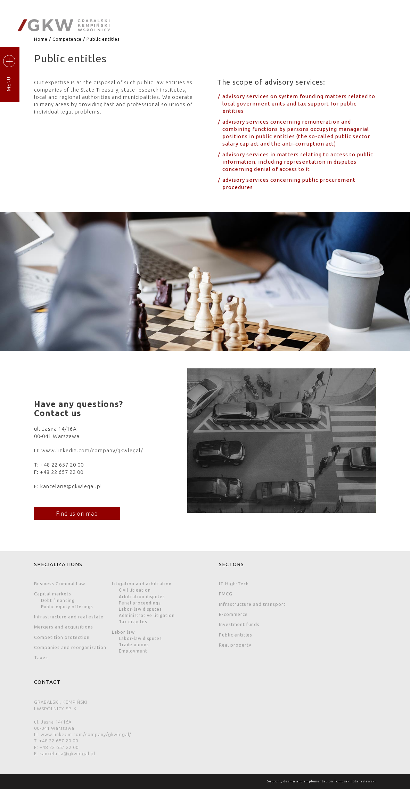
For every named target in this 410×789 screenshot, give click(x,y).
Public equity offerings (67, 606)
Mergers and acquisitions (63, 626)
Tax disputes (133, 621)
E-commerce (233, 614)
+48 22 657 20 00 (62, 465)
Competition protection (62, 637)
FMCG (225, 593)
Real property (235, 644)
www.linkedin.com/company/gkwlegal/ (92, 450)
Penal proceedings (140, 603)
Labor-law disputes (140, 609)
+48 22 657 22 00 (61, 472)
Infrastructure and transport (252, 604)
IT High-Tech (234, 583)
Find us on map (76, 513)
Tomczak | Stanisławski (355, 781)
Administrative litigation (147, 615)
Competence (67, 39)
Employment (133, 651)
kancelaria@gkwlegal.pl (71, 486)
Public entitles (235, 634)
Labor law (123, 632)
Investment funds (239, 624)
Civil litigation (135, 590)
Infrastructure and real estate (69, 616)
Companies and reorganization (70, 647)
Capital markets (52, 593)
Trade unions (134, 644)
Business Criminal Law (59, 583)
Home (41, 39)
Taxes (41, 657)
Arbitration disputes (142, 596)
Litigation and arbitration (142, 583)
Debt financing (58, 600)
